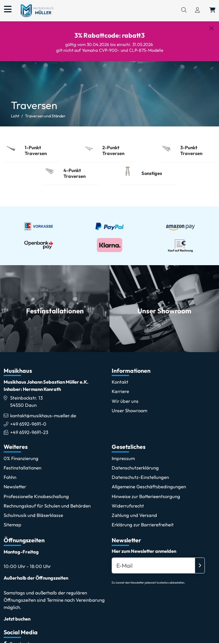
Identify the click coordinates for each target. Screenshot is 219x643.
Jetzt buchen (17, 614)
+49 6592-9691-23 (29, 427)
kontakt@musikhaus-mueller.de (43, 410)
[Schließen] (211, 28)
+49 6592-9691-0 (28, 419)
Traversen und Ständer (45, 110)
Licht (15, 110)
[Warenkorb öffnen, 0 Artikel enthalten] (212, 10)
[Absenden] (200, 560)
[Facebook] (20, 638)
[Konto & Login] (197, 10)
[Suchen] (183, 10)
